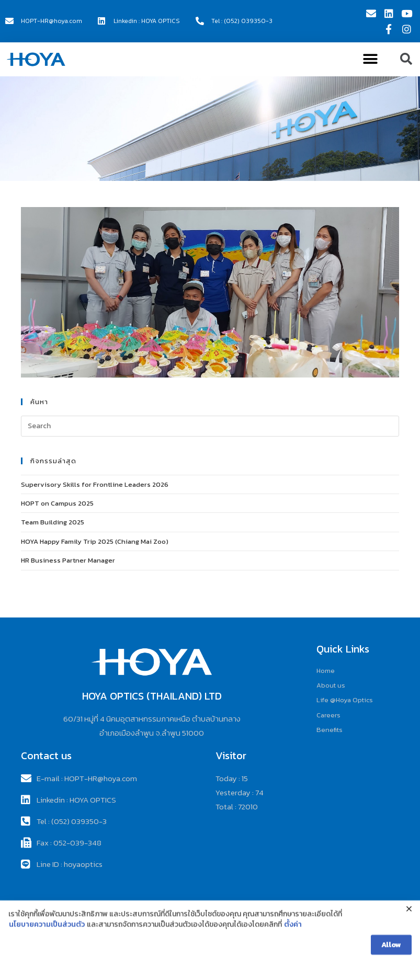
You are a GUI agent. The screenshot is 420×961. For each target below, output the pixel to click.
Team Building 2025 (52, 522)
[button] (370, 59)
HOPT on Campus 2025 (57, 503)
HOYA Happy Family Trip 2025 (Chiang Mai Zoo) (94, 541)
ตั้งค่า (293, 937)
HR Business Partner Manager (68, 560)
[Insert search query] (210, 426)
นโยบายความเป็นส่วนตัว (47, 937)
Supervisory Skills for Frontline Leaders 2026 (94, 484)
